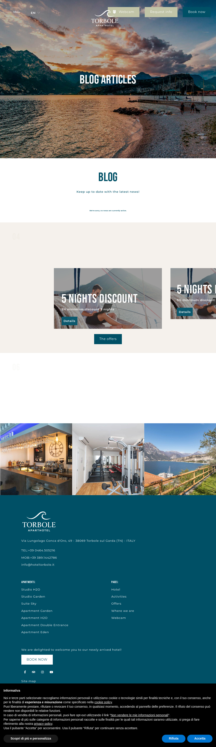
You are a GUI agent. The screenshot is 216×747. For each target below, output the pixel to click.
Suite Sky (29, 603)
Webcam (123, 12)
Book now (196, 12)
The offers (108, 339)
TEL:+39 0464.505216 (38, 550)
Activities (119, 596)
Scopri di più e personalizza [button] (31, 738)
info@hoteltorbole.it (38, 564)
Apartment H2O (34, 618)
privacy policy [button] (43, 723)
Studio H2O (30, 589)
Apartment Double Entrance (44, 625)
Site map (28, 681)
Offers (116, 603)
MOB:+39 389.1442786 (39, 557)
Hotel (115, 589)
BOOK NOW (37, 660)
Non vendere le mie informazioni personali (139, 715)
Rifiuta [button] (174, 738)
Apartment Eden (35, 632)
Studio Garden (33, 596)
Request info (161, 12)
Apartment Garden (37, 611)
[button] (35, 13)
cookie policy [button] (103, 702)
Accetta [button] (199, 738)
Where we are (122, 611)
